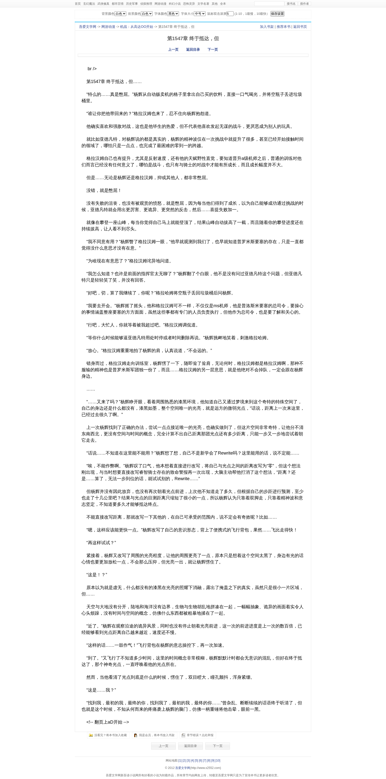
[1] (180, 760)
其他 (215, 3)
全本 (223, 3)
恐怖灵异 (189, 3)
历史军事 (132, 3)
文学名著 (203, 3)
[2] (184, 760)
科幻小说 (175, 3)
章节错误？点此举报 (200, 735)
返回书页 (300, 27)
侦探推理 (146, 3)
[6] (200, 760)
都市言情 (118, 3)
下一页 (213, 49)
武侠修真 (103, 3)
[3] (188, 760)
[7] (204, 760)
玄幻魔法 (89, 3)
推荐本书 (283, 27)
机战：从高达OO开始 (136, 27)
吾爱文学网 (87, 27)
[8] (208, 760)
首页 (78, 3)
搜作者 (304, 3)
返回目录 (193, 49)
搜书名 (291, 3)
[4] (192, 760)
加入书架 (267, 27)
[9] (212, 760)
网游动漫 (160, 3)
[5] (196, 760)
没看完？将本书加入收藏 (110, 735)
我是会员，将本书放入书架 (157, 735)
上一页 (173, 49)
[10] (217, 760)
